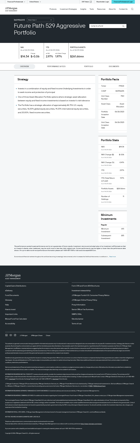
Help (7, 305)
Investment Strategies (68, 9)
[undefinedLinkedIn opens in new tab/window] (6, 336)
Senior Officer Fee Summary (83, 309)
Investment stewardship (81, 290)
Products (53, 9)
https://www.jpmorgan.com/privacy (91, 423)
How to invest (10, 309)
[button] (123, 26)
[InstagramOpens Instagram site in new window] (15, 336)
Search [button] (133, 9)
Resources (101, 9)
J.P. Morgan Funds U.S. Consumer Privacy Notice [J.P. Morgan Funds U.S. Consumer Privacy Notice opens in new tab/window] (90, 295)
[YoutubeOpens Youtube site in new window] (10, 336)
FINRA (91, 386)
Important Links (11, 314)
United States (34, 2)
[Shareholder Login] (102, 2)
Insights (83, 9)
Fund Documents (12, 295)
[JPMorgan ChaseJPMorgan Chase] (36, 335)
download (12, 379)
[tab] (24, 66)
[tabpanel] (70, 160)
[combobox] (40, 20)
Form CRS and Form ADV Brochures (86, 286)
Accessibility (10, 324)
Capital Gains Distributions (15, 286)
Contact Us (123, 9)
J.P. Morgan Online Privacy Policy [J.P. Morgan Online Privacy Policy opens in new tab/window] (84, 300)
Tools (92, 9)
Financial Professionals (15, 2)
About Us (112, 9)
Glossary (8, 300)
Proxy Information (78, 305)
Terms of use (77, 324)
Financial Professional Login (123, 2)
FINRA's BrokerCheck (99, 386)
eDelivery (8, 290)
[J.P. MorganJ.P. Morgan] (23, 335)
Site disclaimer (77, 319)
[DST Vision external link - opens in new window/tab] (87, 2)
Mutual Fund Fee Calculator (16, 319)
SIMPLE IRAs (77, 314)
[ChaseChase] (48, 335)
